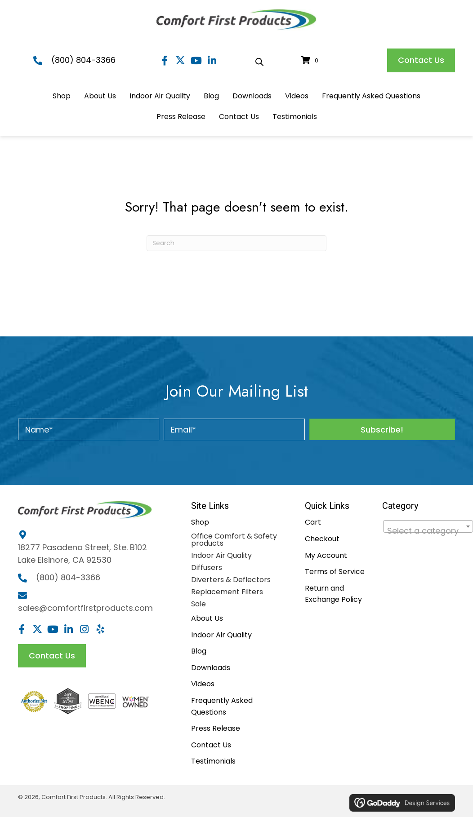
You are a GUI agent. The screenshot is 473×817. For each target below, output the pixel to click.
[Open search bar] (259, 61)
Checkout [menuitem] (322, 539)
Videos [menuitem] (202, 684)
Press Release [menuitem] (215, 728)
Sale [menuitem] (198, 604)
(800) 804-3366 (83, 60)
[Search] (236, 243)
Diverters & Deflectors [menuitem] (231, 579)
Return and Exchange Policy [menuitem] (333, 594)
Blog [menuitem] (198, 651)
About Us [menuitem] (207, 618)
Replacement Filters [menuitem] (227, 592)
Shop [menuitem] (200, 522)
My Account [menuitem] (326, 555)
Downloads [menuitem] (210, 667)
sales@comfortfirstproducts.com (85, 608)
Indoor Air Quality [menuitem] (221, 555)
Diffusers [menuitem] (206, 567)
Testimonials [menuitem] (213, 761)
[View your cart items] (311, 60)
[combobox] (428, 526)
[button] (164, 60)
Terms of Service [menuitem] (335, 571)
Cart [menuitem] (313, 522)
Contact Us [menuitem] (211, 745)
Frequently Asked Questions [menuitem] (222, 706)
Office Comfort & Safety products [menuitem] (234, 539)
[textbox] (428, 531)
